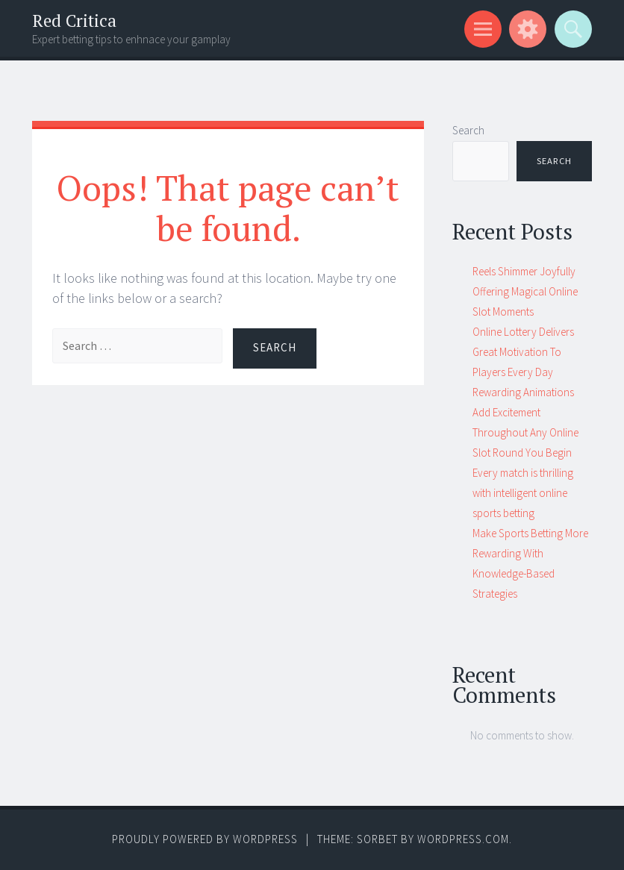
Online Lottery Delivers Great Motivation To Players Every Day (523, 352)
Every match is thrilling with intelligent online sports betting (522, 493)
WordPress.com (463, 839)
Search (468, 130)
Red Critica (74, 20)
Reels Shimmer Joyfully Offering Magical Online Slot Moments (525, 291)
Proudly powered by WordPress (205, 839)
